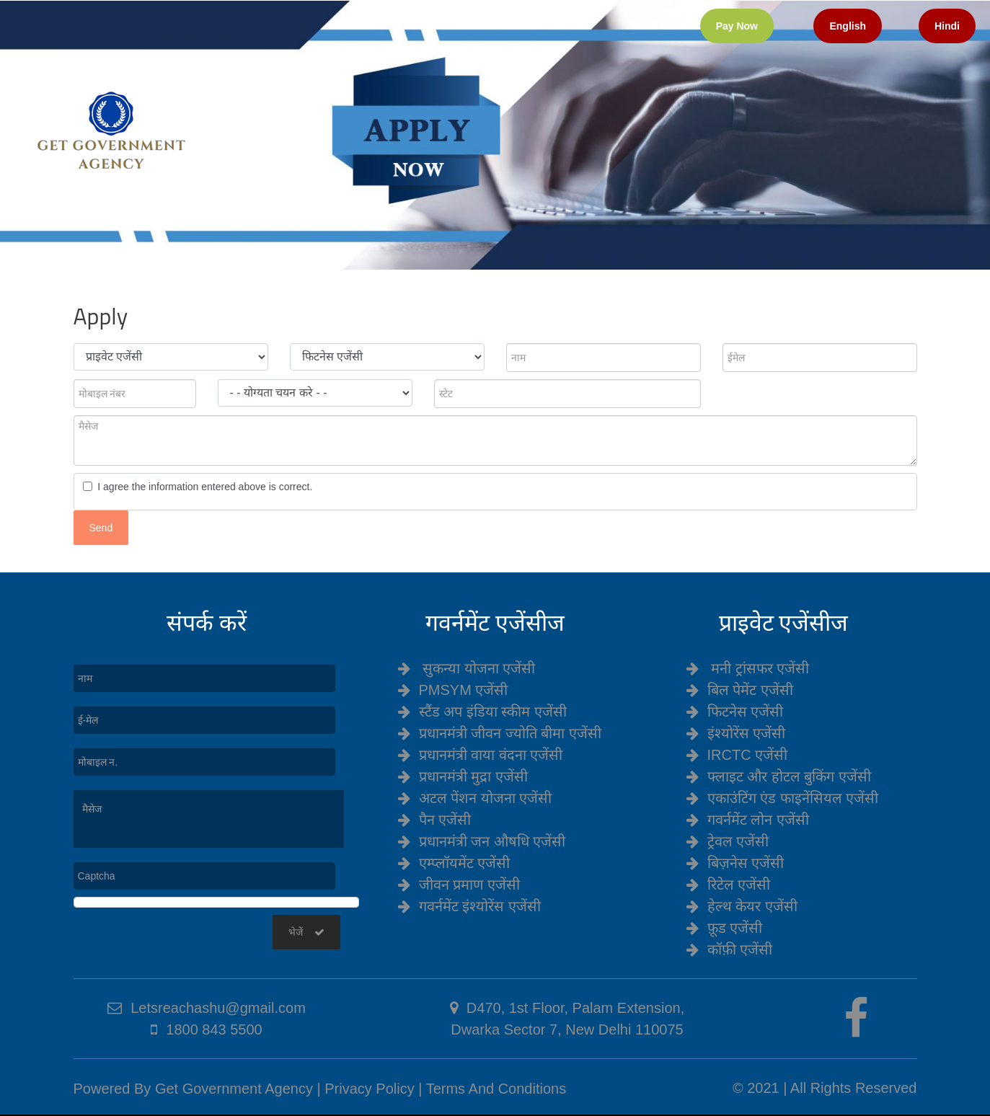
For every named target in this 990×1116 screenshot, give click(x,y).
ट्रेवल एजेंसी (738, 841)
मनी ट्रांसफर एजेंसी (760, 668)
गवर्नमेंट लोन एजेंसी (758, 820)
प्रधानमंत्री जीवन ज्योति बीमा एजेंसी (510, 733)
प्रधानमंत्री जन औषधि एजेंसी (492, 841)
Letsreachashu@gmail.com (218, 1008)
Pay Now (737, 26)
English (847, 26)
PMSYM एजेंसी (463, 690)
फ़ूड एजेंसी (735, 928)
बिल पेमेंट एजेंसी (750, 690)
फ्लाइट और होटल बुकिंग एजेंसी (789, 776)
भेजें (306, 932)
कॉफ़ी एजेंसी (740, 949)
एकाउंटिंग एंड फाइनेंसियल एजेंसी (793, 798)
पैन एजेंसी (445, 820)
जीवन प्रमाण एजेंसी (469, 885)
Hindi (947, 26)
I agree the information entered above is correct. (202, 486)
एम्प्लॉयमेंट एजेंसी (465, 863)
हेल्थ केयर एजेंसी (752, 906)
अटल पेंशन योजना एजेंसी (485, 798)
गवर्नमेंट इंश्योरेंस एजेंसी (480, 906)
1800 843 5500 (214, 1029)
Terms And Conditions (496, 1089)
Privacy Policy (369, 1089)
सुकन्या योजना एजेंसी (479, 668)
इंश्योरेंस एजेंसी (746, 733)
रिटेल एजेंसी (739, 885)
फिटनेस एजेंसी (745, 711)
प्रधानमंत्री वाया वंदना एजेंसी (491, 755)
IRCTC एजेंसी (747, 755)
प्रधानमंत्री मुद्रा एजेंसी (473, 776)
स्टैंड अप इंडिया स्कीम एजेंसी (493, 711)
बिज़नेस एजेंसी (746, 863)
